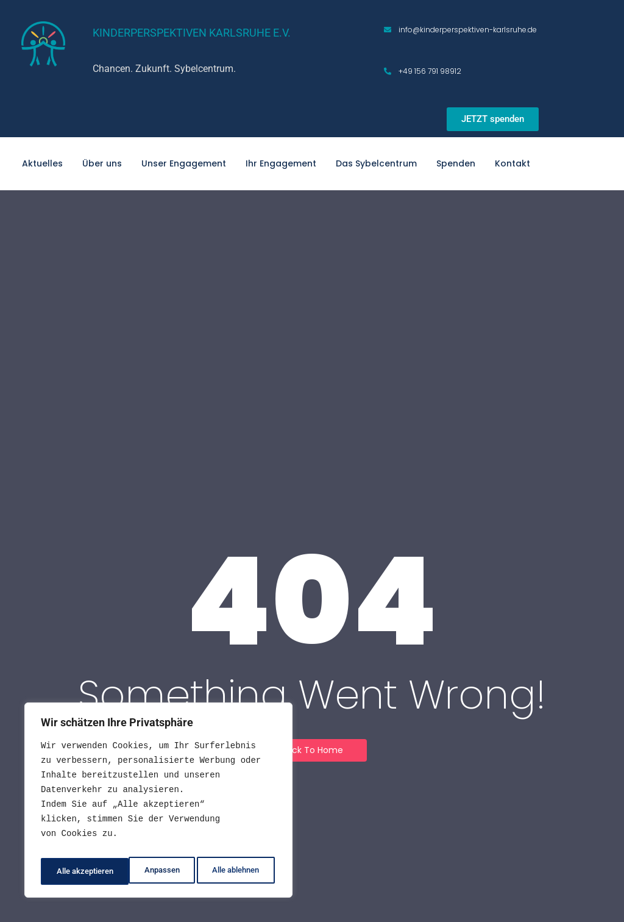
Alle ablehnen (145, 871)
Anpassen (71, 871)
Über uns (102, 163)
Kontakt (512, 163)
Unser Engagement (183, 163)
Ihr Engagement (281, 163)
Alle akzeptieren (232, 871)
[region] (158, 804)
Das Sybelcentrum (376, 163)
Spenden (455, 163)
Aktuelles (42, 163)
